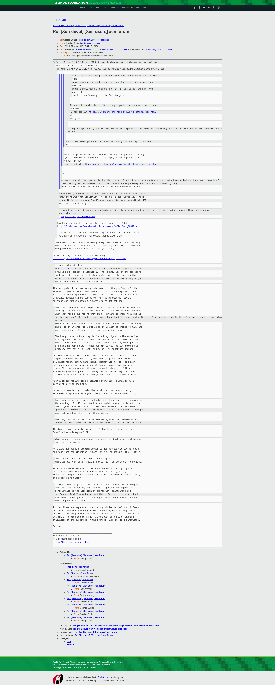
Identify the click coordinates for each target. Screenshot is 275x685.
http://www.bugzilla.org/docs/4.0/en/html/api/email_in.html (120, 164)
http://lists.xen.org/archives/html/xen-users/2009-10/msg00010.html (98, 226)
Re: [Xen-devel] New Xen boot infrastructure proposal (100, 629)
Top (55, 20)
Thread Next (93, 25)
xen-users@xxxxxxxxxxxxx (87, 49)
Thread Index (117, 25)
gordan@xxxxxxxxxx (90, 43)
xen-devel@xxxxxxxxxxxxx (114, 49)
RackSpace (103, 677)
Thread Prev (80, 25)
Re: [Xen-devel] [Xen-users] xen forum (86, 555)
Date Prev (58, 25)
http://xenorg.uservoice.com (78, 216)
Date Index (105, 25)
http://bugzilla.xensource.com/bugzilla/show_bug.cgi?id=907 (89, 258)
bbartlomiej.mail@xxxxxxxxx (159, 49)
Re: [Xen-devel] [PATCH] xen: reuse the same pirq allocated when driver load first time (116, 626)
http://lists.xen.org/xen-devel (72, 542)
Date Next (68, 25)
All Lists (62, 20)
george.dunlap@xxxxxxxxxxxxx (94, 40)
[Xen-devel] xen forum (78, 567)
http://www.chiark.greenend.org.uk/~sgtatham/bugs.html (122, 112)
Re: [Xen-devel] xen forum (80, 573)
